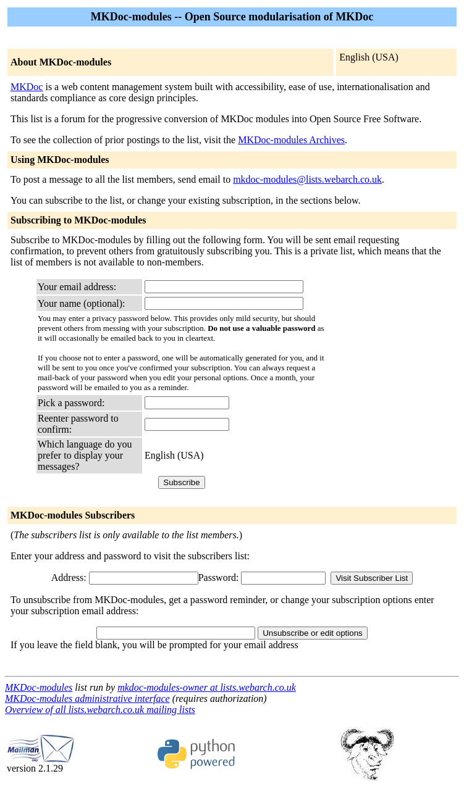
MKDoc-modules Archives (291, 140)
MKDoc (27, 86)
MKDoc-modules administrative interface (87, 698)
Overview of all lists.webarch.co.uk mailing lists (100, 709)
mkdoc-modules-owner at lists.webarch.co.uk (206, 687)
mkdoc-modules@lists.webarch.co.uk (307, 179)
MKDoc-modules (38, 687)
